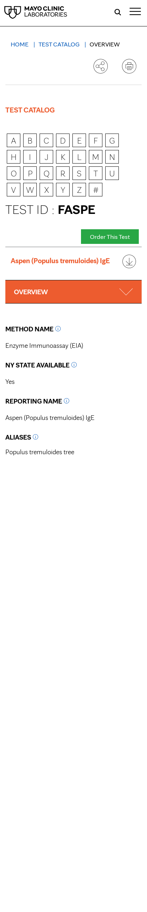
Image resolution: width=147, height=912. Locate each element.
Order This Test (110, 236)
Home (20, 44)
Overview (105, 44)
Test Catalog (60, 44)
